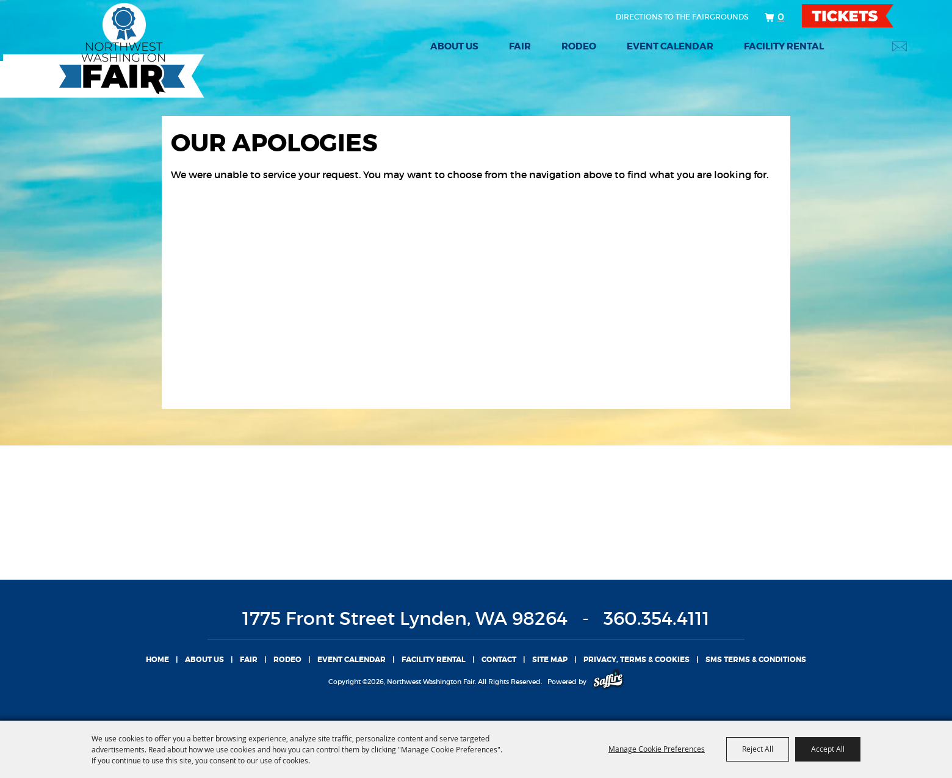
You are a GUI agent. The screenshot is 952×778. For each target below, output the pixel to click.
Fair (520, 46)
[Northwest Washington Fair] (103, 50)
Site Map (550, 660)
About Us (454, 46)
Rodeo (578, 46)
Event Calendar (670, 46)
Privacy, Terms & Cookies (636, 660)
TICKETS (858, 15)
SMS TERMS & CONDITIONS (755, 660)
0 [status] (780, 16)
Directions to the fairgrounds (682, 16)
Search (867, 46)
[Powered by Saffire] (608, 681)
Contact (498, 660)
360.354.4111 (657, 618)
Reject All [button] (757, 749)
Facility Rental (784, 46)
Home (157, 660)
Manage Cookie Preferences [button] (656, 749)
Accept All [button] (828, 749)
